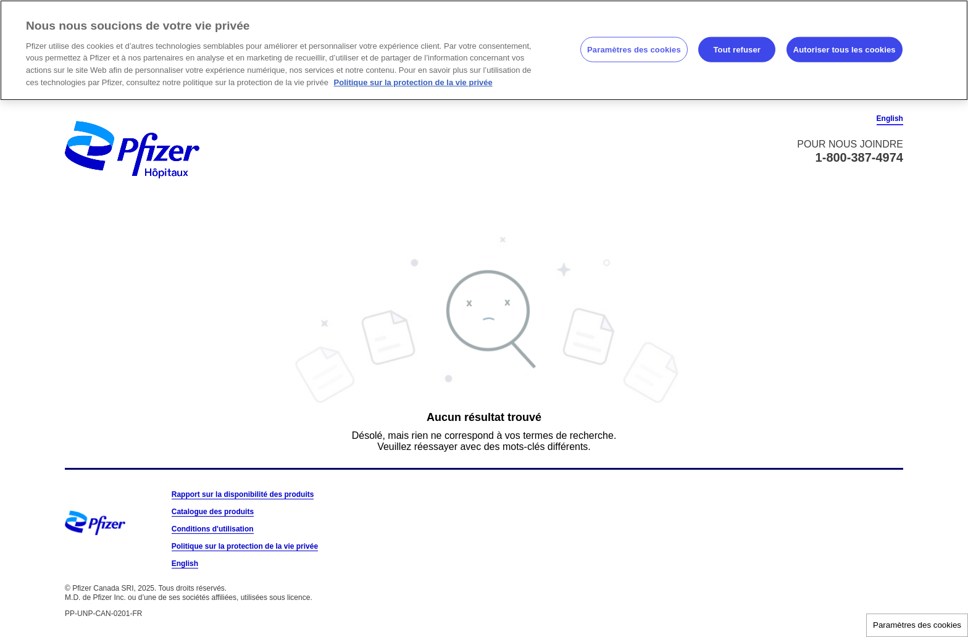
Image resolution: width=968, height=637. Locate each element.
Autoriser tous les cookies (844, 49)
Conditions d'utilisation (213, 529)
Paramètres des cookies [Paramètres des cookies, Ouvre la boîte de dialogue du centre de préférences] (634, 49)
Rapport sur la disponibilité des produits (243, 494)
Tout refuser (737, 49)
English (890, 118)
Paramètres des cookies (917, 625)
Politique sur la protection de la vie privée (245, 546)
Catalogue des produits (213, 511)
